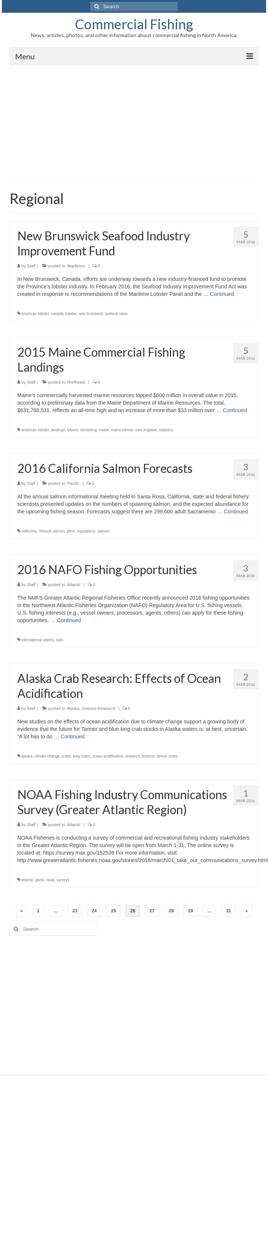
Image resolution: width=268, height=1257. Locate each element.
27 (152, 911)
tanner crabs (167, 756)
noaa (50, 880)
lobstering (88, 430)
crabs (66, 756)
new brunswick (91, 314)
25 (113, 911)
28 (171, 911)
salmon (103, 531)
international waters (37, 640)
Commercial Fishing (134, 24)
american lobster (35, 314)
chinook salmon (51, 531)
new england (146, 430)
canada (57, 314)
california (28, 531)
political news (116, 314)
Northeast (76, 382)
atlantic (27, 880)
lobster (70, 314)
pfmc (71, 531)
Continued (222, 294)
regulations (86, 531)
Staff (31, 266)
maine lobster (122, 430)
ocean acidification (107, 756)
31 (228, 911)
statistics (166, 430)
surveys (62, 880)
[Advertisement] (134, 121)
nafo (59, 640)
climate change (46, 756)
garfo (39, 880)
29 (190, 911)
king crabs (81, 756)
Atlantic (73, 584)
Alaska (73, 708)
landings (58, 430)
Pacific (73, 483)
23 (75, 911)
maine (104, 430)
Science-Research (99, 708)
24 (94, 911)
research (132, 756)
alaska (26, 756)
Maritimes (76, 266)
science (148, 756)
